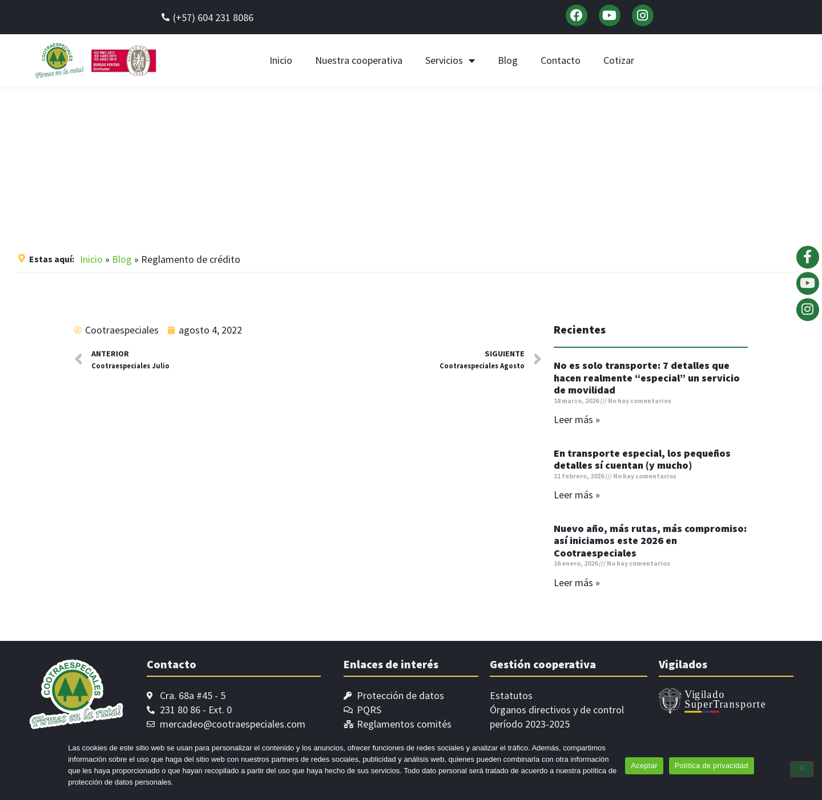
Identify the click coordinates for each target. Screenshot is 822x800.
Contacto (561, 60)
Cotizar (618, 60)
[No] (801, 769)
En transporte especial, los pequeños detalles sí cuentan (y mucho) (642, 459)
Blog (508, 60)
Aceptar (644, 765)
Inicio (280, 60)
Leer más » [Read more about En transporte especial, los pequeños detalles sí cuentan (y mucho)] (577, 494)
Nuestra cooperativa (358, 60)
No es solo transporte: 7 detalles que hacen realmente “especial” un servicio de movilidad (647, 377)
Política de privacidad (711, 765)
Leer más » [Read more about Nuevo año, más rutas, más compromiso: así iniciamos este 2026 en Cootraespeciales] (577, 582)
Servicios (450, 60)
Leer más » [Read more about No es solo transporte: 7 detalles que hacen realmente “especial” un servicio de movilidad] (577, 419)
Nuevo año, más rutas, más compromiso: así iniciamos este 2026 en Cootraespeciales (650, 540)
